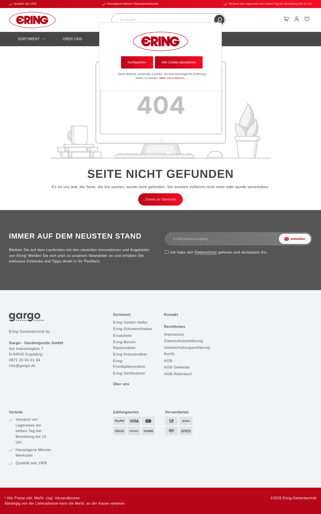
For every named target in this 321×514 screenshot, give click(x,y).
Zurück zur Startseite (160, 199)
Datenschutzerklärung (183, 341)
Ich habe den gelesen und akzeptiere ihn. (219, 252)
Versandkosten (67, 498)
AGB (168, 361)
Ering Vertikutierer (129, 373)
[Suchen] (219, 20)
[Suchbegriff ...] (163, 20)
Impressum (174, 334)
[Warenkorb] (286, 20)
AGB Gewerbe (177, 367)
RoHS (169, 354)
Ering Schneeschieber (132, 329)
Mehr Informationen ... (173, 78)
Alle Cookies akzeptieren (179, 62)
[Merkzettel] (307, 20)
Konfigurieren (137, 62)
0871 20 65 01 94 (24, 360)
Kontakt (171, 314)
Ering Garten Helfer (130, 322)
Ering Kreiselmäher (130, 354)
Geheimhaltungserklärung (187, 347)
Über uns (121, 384)
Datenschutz (206, 252)
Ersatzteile (122, 335)
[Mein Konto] (297, 20)
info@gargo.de (22, 366)
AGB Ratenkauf (178, 374)
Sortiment (122, 314)
